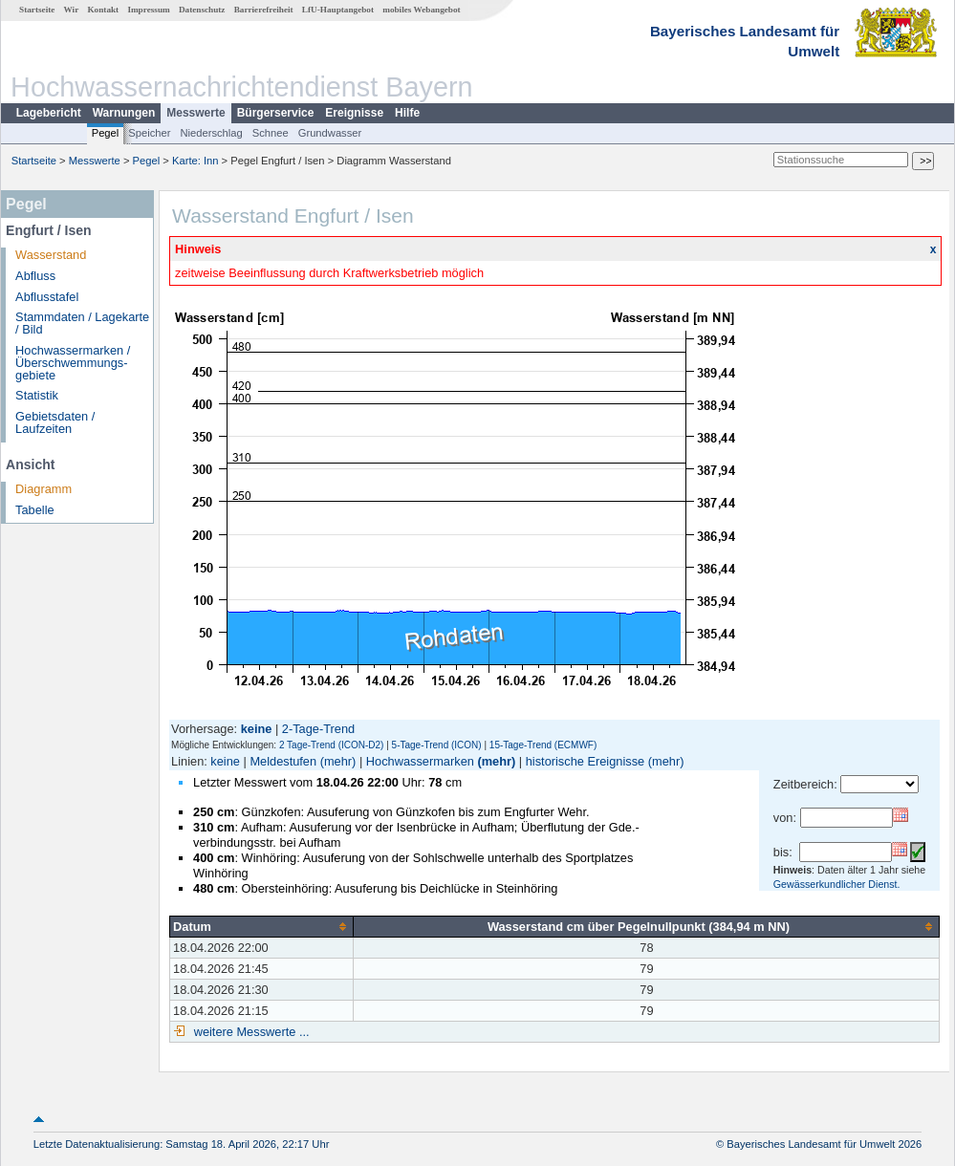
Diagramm (43, 489)
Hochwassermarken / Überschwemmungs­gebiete (72, 362)
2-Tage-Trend (318, 729)
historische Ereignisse (585, 761)
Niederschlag (211, 133)
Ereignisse (354, 112)
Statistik (36, 395)
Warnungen (124, 112)
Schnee (270, 133)
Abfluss (35, 276)
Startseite (36, 9)
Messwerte (195, 112)
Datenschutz (202, 9)
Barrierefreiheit (263, 9)
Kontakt (103, 9)
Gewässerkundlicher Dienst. (837, 884)
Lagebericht (48, 112)
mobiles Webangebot (421, 9)
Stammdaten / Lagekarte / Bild (82, 323)
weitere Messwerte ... (249, 1032)
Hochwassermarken (420, 761)
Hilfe (407, 112)
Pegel (105, 133)
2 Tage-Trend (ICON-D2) (331, 745)
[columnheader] (262, 926)
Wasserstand (50, 255)
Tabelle (34, 510)
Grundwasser (330, 133)
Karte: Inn (195, 160)
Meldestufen (283, 761)
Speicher (149, 133)
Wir (71, 9)
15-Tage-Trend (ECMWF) (543, 745)
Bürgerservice (276, 112)
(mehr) (338, 761)
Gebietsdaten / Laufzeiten (55, 422)
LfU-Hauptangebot (338, 9)
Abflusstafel (46, 297)
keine (225, 761)
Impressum (148, 9)
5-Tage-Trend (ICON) (437, 745)
